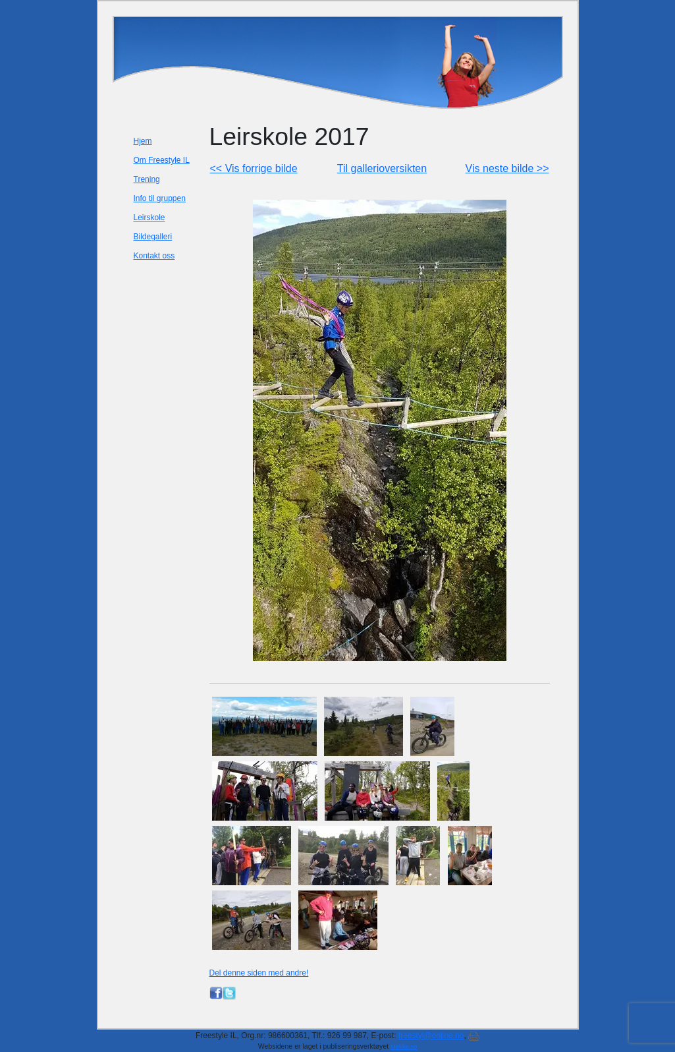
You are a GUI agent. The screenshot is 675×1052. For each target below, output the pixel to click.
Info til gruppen (160, 198)
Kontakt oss (154, 255)
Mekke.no (404, 1046)
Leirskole (149, 217)
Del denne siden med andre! (259, 973)
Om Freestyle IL (162, 160)
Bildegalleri (153, 236)
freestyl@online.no (431, 1035)
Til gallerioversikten (382, 168)
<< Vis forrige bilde (254, 168)
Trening (147, 179)
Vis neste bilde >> (507, 168)
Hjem (143, 141)
